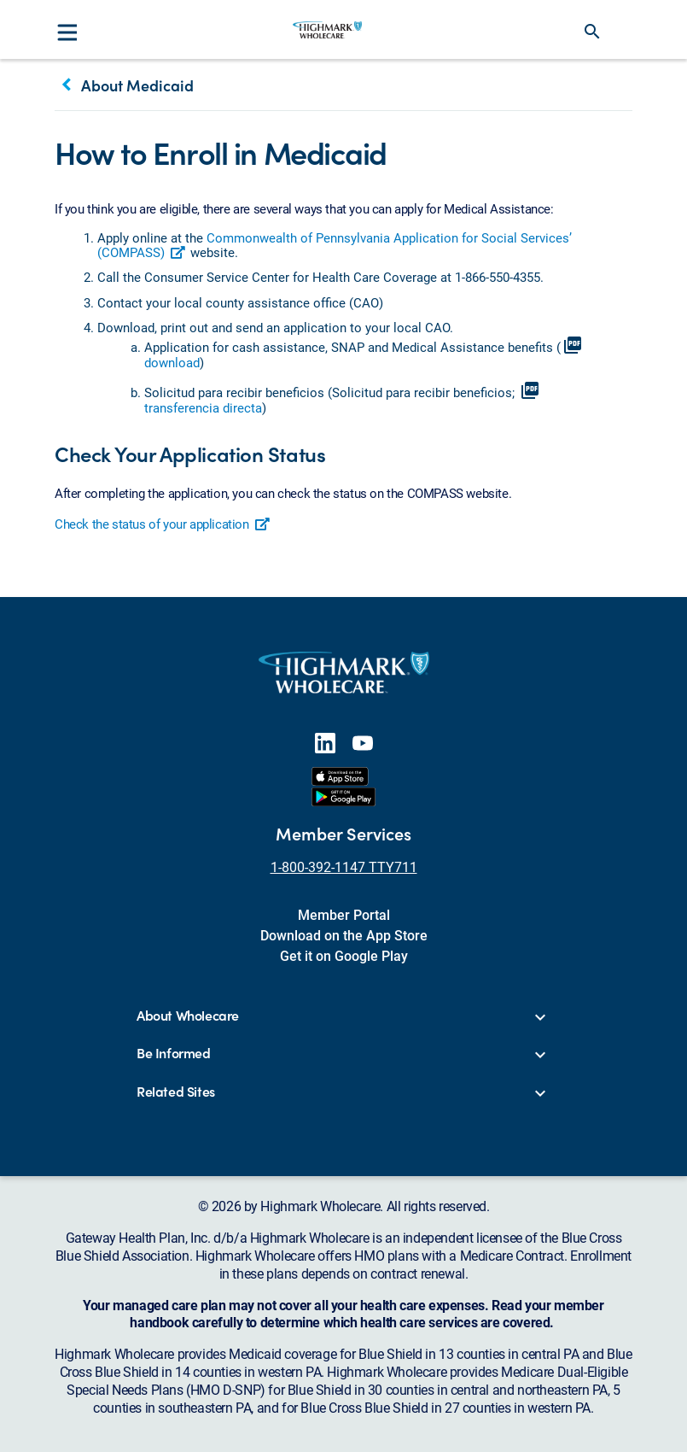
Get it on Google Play (344, 955)
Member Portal (344, 914)
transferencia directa (203, 407)
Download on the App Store (344, 935)
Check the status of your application (163, 523)
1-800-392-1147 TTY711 (344, 866)
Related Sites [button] (176, 1092)
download (172, 362)
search (592, 31)
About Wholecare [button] (188, 1016)
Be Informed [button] (174, 1054)
